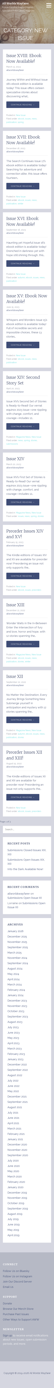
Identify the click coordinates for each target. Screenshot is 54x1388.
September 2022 (17, 1069)
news (34, 119)
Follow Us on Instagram (17, 1276)
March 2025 (14, 952)
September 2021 (17, 1101)
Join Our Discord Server (17, 1281)
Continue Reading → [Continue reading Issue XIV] (23, 502)
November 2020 (17, 1149)
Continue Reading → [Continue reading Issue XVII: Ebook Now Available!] (23, 186)
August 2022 (14, 1075)
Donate (7, 1303)
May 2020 (13, 1171)
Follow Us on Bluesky (16, 1271)
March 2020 (14, 1176)
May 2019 (13, 1229)
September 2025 (17, 947)
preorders (36, 590)
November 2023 (17, 1005)
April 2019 (13, 1235)
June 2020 (13, 1165)
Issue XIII (15, 604)
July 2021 (12, 1112)
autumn (21, 277)
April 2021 (13, 1123)
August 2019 (14, 1213)
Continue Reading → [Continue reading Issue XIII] (23, 644)
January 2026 (15, 931)
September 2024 (17, 963)
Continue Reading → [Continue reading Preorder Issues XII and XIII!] (23, 797)
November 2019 (17, 1197)
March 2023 (14, 1048)
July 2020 (13, 1160)
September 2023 (17, 1016)
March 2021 (14, 1128)
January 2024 (15, 995)
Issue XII (14, 676)
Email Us (8, 1286)
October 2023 (15, 1011)
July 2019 (13, 1219)
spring (21, 122)
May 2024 (13, 973)
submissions (12, 444)
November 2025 (17, 941)
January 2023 (15, 1059)
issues (28, 119)
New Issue (20, 115)
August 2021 (14, 1107)
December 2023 (17, 1000)
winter (20, 203)
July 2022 (12, 1080)
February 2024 (16, 989)
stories (34, 440)
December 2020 (17, 1144)
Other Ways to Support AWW (21, 1319)
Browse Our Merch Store (18, 1308)
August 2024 (14, 968)
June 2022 (13, 1085)
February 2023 (16, 1053)
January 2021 (15, 1139)
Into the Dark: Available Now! (25, 869)
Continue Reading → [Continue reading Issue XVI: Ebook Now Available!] (23, 263)
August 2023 (14, 1021)
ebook (21, 119)
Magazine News (23, 437)
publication (11, 122)
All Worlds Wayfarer (15, 3)
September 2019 (17, 1208)
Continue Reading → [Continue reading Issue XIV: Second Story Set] (23, 426)
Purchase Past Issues (16, 1314)
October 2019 (15, 1203)
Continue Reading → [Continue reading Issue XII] (23, 720)
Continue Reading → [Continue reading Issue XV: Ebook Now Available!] (23, 345)
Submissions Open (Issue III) (24, 897)
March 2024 (14, 984)
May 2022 (13, 1091)
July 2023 (13, 1027)
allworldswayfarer (15, 70)
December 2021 (17, 1096)
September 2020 (17, 1155)
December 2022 (17, 1064)
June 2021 (13, 1117)
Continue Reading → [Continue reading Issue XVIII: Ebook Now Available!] (23, 105)
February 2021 (16, 1133)
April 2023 (13, 1043)
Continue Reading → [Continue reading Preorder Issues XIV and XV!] (23, 576)
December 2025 (17, 936)
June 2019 (13, 1224)
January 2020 (15, 1187)
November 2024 (17, 957)
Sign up (7, 1335)
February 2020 (16, 1181)
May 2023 (13, 1037)
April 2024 (13, 979)
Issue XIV (15, 458)
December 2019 (17, 1192)
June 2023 (13, 1032)
